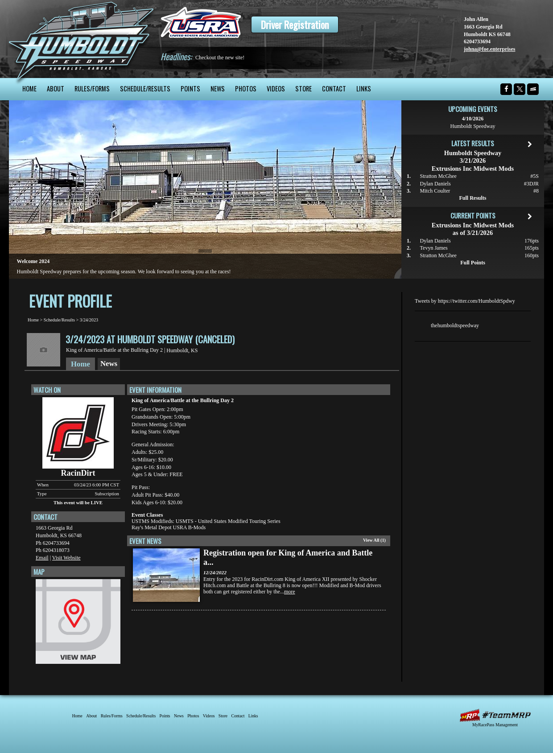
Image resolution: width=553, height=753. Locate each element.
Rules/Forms (92, 88)
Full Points (472, 262)
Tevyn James (434, 248)
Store (303, 88)
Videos (276, 88)
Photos (245, 88)
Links (363, 88)
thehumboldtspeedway (455, 325)
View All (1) (374, 540)
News (217, 88)
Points (190, 88)
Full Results (472, 198)
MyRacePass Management (495, 724)
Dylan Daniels (435, 184)
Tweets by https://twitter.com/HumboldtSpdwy (465, 301)
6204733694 (477, 41)
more (289, 591)
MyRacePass (495, 715)
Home (29, 88)
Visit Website (66, 558)
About (55, 88)
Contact (334, 88)
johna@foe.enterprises (489, 49)
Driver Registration (295, 24)
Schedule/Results (145, 88)
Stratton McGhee (438, 176)
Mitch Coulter (435, 191)
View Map (78, 623)
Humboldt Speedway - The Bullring (81, 39)
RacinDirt (78, 473)
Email (42, 558)
